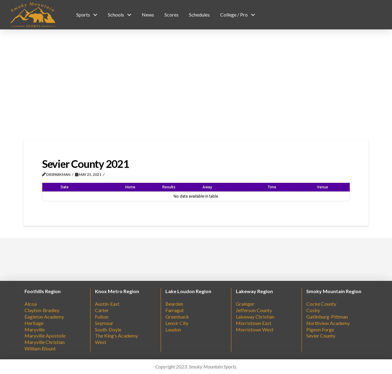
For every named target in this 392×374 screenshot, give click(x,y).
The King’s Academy (116, 335)
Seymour (104, 323)
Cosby (313, 310)
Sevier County (320, 335)
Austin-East (107, 304)
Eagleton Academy (44, 316)
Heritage (33, 323)
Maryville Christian (44, 342)
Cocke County (321, 304)
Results (168, 187)
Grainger (245, 304)
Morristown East (253, 323)
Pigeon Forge (320, 329)
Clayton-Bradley (41, 310)
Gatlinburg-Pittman (327, 316)
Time (272, 187)
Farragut (174, 310)
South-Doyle (108, 329)
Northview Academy (328, 323)
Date (65, 187)
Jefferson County (254, 310)
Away (207, 187)
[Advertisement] (196, 84)
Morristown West (254, 329)
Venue (322, 187)
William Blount (40, 348)
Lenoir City (176, 323)
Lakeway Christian (255, 316)
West (100, 342)
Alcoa (30, 304)
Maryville (34, 329)
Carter (102, 310)
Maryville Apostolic (45, 335)
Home (130, 187)
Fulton (101, 316)
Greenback (177, 316)
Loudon (173, 329)
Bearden (174, 304)
